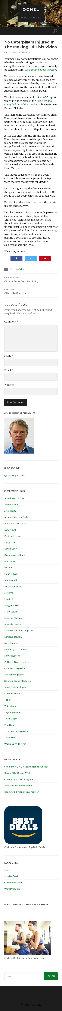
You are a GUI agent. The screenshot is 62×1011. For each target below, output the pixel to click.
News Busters (12, 655)
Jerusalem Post (12, 586)
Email (8, 370)
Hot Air (8, 567)
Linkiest (8, 599)
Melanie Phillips (13, 618)
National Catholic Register (18, 630)
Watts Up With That (15, 744)
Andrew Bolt (11, 504)
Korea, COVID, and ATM (17, 773)
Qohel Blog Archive (14, 475)
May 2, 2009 (10, 52)
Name (8, 355)
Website (9, 384)
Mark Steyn (10, 611)
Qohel (31, 9)
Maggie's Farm (12, 605)
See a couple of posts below (40, 69)
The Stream (10, 718)
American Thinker (14, 498)
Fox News (9, 561)
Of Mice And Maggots (31, 291)
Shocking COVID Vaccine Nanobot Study (26, 766)
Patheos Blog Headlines (17, 662)
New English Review (15, 649)
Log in (7, 870)
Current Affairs (17, 269)
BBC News (10, 530)
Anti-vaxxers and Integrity (18, 785)
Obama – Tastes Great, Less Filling (31, 280)
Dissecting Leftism (14, 555)
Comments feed (13, 882)
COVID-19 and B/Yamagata (18, 779)
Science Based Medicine (17, 681)
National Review (13, 637)
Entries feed (11, 876)
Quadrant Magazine (14, 668)
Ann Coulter (10, 511)
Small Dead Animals (15, 687)
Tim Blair (9, 725)
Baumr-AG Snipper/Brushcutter (21, 792)
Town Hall (9, 737)
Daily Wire (10, 542)
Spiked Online (12, 693)
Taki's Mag (10, 706)
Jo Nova (8, 592)
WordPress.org (12, 889)
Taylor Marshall (12, 712)
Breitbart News (12, 536)
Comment (11, 321)
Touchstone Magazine (16, 731)
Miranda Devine (12, 624)
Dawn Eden (10, 548)
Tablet (7, 700)
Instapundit (10, 580)
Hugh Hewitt (11, 574)
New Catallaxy (12, 643)
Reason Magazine (14, 674)
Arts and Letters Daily (16, 517)
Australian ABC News (15, 523)
